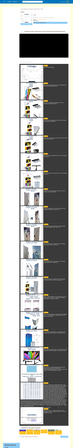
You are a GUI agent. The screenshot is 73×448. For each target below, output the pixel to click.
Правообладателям (50, 446)
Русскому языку (8, 41)
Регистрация (63, 1)
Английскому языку (9, 13)
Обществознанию (8, 36)
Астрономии (7, 14)
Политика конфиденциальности (39, 446)
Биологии (7, 16)
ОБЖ (6, 35)
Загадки (56, 446)
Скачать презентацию (42, 22)
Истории (6, 25)
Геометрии (7, 19)
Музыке (6, 32)
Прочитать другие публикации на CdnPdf (45, 57)
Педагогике (7, 39)
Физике (6, 44)
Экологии (7, 50)
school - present (13, 1)
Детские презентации (9, 21)
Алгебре (6, 11)
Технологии (7, 43)
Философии (7, 47)
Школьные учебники (64, 446)
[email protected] (56, 408)
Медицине (7, 30)
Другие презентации (9, 54)
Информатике (7, 24)
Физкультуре (7, 46)
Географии (7, 17)
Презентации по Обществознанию (43, 19)
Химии (6, 49)
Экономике (7, 52)
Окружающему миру (9, 38)
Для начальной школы (9, 22)
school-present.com (9, 445)
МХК (5, 33)
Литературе (7, 27)
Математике (7, 28)
